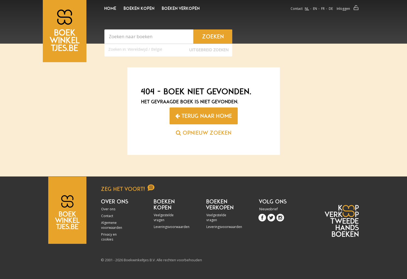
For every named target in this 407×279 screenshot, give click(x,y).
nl (307, 8)
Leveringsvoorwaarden (168, 226)
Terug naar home (203, 116)
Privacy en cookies (109, 237)
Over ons (108, 209)
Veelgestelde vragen (164, 217)
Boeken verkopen (181, 8)
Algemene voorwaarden (111, 225)
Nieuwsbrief (268, 209)
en (315, 8)
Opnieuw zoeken (203, 133)
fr (323, 8)
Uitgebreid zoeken (208, 49)
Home (110, 8)
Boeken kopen (138, 8)
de (331, 8)
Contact (297, 8)
